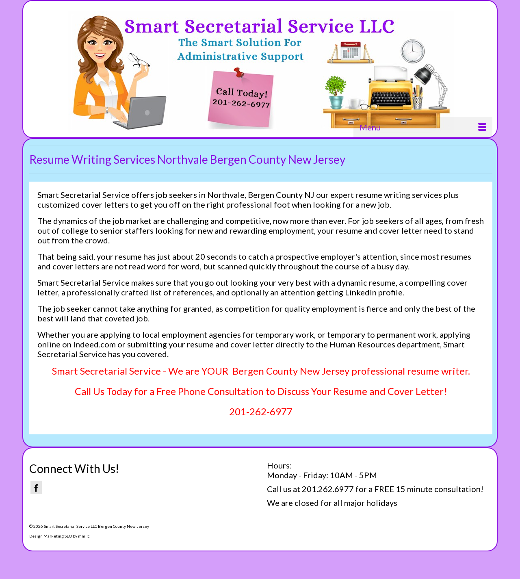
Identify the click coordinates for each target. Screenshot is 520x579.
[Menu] (422, 127)
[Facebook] (36, 487)
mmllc (83, 535)
